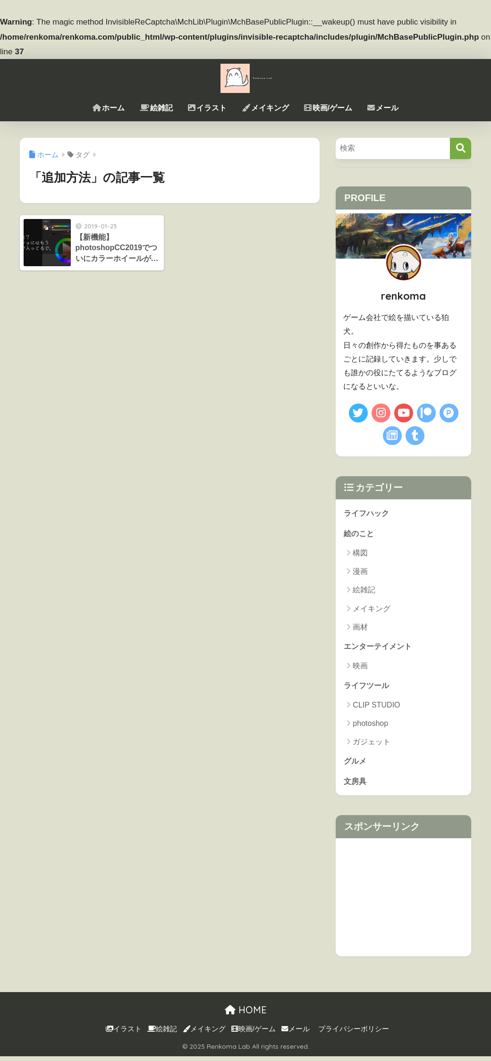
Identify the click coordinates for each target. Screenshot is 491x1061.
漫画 (360, 573)
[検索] (460, 148)
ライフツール (368, 687)
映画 (360, 668)
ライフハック (368, 513)
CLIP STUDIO (376, 708)
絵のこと (360, 534)
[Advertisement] (403, 902)
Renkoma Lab (245, 77)
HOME (246, 1014)
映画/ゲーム (328, 108)
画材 (360, 628)
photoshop (370, 727)
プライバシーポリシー (353, 1033)
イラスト (207, 108)
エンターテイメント (380, 648)
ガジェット (371, 745)
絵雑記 (156, 108)
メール (382, 108)
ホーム (109, 108)
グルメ (356, 764)
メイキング (265, 108)
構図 (360, 554)
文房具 (356, 785)
